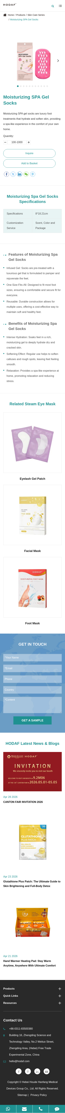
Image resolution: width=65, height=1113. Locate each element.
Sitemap (22, 1095)
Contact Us (12, 1020)
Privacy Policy (39, 1095)
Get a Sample (32, 720)
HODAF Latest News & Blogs (32, 743)
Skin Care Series (36, 15)
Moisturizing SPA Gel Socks (24, 19)
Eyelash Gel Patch (32, 478)
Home (11, 15)
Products (20, 15)
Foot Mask (32, 623)
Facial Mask (32, 551)
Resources (32, 1003)
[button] (18, 86)
